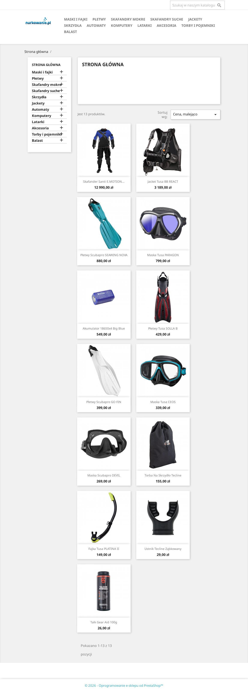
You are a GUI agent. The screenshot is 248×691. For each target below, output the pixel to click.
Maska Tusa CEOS (163, 402)
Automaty (96, 25)
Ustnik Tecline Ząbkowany (163, 549)
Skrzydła (73, 25)
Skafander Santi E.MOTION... (103, 181)
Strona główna (46, 65)
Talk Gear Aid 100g (103, 622)
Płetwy (99, 19)
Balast (70, 31)
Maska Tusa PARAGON (163, 255)
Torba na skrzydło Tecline (163, 475)
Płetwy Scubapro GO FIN (103, 402)
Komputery (121, 25)
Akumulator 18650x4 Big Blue (104, 328)
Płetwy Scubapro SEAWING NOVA (103, 255)
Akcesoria (166, 25)
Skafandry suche (166, 19)
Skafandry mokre (128, 19)
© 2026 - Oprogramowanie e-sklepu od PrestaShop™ (124, 685)
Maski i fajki (75, 19)
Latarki (144, 25)
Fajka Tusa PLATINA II (103, 549)
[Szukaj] (197, 5)
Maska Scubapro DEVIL (103, 475)
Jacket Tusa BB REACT (163, 181)
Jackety (195, 19)
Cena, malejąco (195, 114)
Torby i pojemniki (198, 25)
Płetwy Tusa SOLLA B (163, 328)
